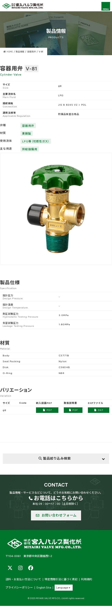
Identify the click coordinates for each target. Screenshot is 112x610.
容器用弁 (28, 126)
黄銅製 (26, 133)
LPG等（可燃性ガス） (35, 141)
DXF (98, 410)
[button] (56, 515)
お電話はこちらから (58, 498)
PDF (47, 410)
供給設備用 (29, 149)
